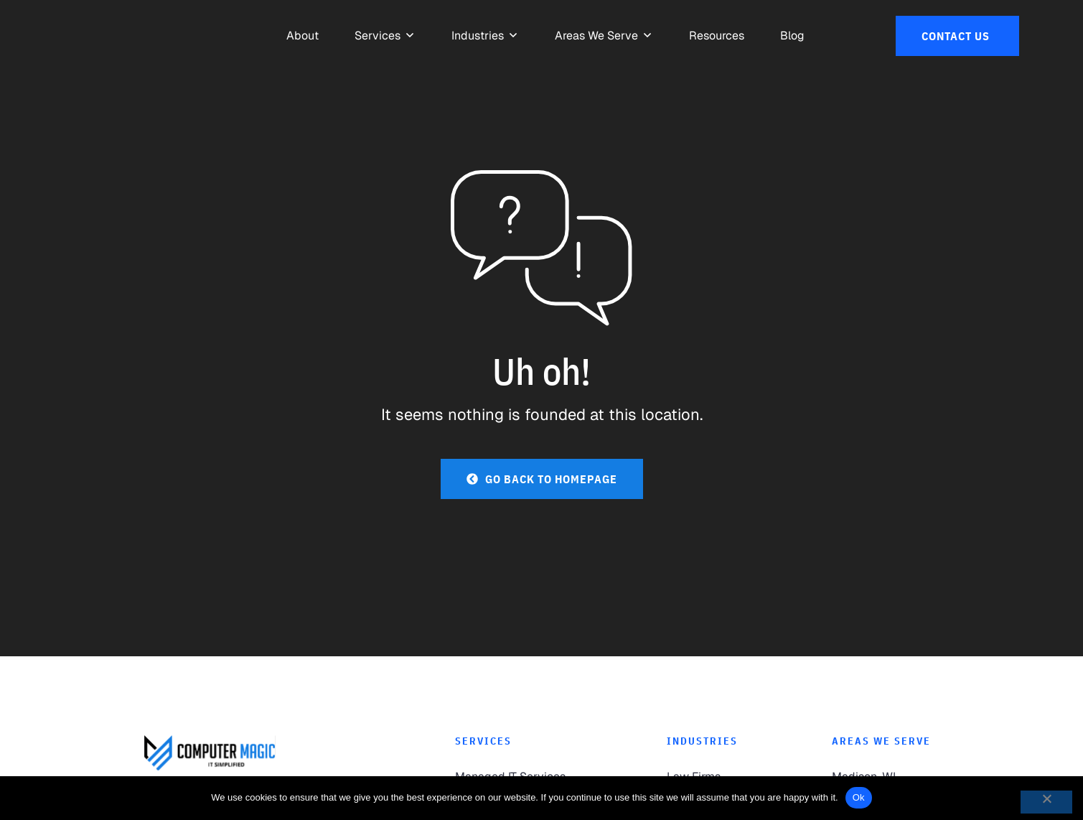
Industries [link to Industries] (702, 741)
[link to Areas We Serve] (596, 36)
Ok (859, 797)
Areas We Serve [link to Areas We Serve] (881, 741)
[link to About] (302, 36)
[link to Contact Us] (957, 36)
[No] (1046, 802)
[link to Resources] (716, 36)
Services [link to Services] (483, 741)
